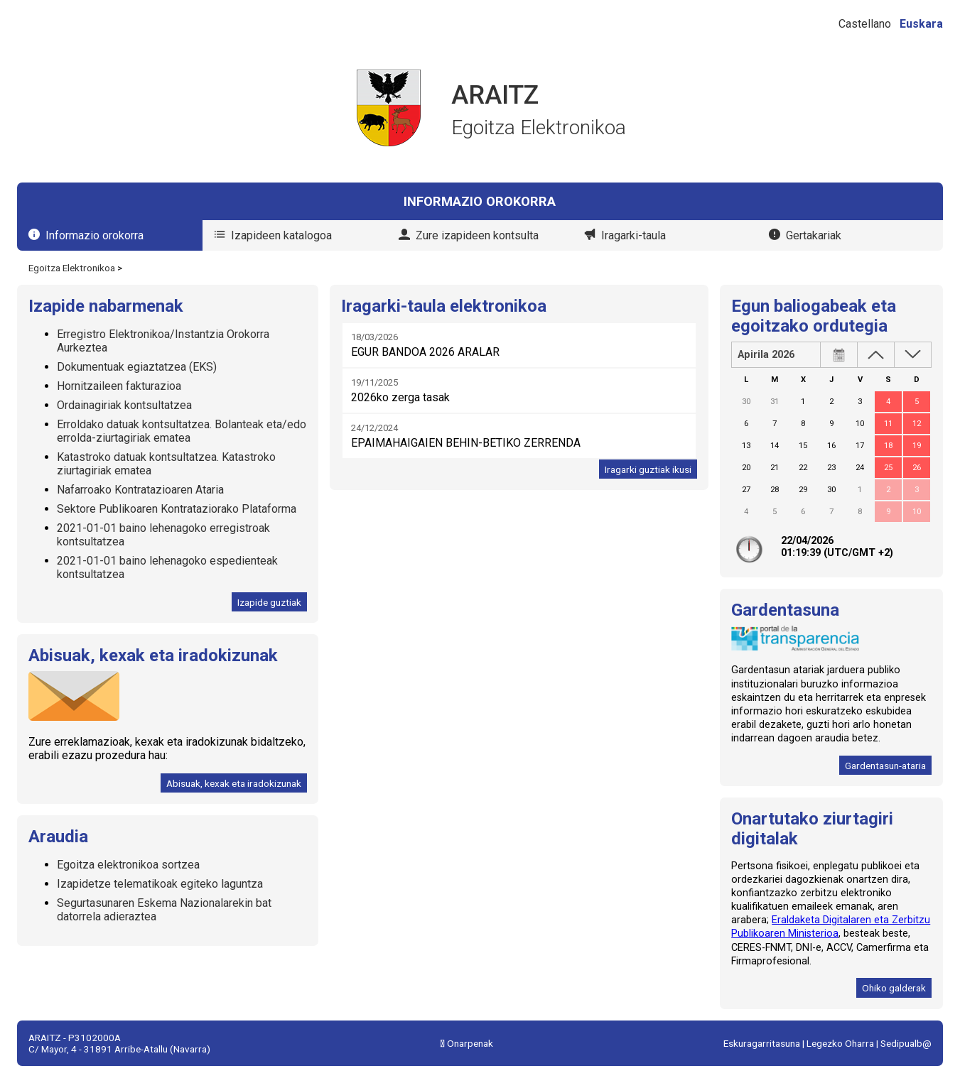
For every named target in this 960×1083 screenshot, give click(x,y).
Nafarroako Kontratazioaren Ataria (140, 489)
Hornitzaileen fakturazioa (119, 386)
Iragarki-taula (633, 235)
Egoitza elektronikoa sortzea (128, 864)
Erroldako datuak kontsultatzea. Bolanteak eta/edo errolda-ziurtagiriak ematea (181, 431)
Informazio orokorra (94, 235)
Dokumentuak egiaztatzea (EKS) (137, 367)
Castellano (864, 24)
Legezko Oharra (840, 1043)
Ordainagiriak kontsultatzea (124, 405)
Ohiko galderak (894, 988)
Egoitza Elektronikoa (71, 267)
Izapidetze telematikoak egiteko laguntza (160, 884)
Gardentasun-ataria (885, 765)
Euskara (921, 24)
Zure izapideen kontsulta (477, 235)
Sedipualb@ (906, 1043)
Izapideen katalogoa (281, 235)
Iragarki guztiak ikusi (648, 469)
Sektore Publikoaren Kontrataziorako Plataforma (176, 509)
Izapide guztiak (269, 602)
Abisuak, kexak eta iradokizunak (233, 783)
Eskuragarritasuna (761, 1043)
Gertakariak (813, 235)
